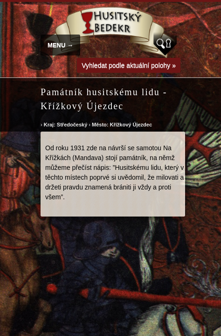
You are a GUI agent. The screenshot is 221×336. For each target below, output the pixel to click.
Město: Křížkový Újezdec (122, 124)
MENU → (60, 45)
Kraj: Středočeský (66, 124)
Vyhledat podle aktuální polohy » (129, 65)
